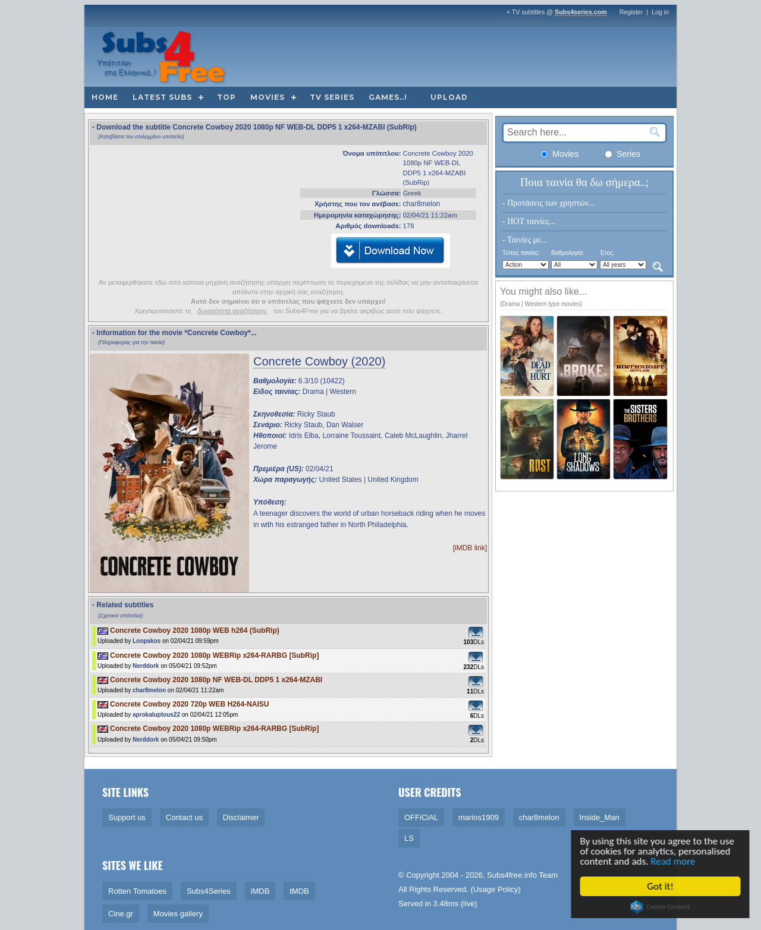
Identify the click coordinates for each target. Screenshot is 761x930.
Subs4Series (209, 891)
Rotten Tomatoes (137, 891)
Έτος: (607, 253)
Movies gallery (178, 913)
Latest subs (162, 97)
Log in (660, 11)
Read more (679, 861)
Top (226, 97)
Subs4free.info (512, 875)
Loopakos (147, 641)
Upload (449, 97)
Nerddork (146, 666)
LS (409, 838)
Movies (267, 97)
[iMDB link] (470, 548)
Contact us (184, 817)
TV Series (332, 97)
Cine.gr (120, 913)
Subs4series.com (581, 11)
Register (631, 11)
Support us (127, 817)
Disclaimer (241, 817)
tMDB (299, 891)
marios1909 (478, 817)
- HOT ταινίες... (528, 221)
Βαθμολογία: (567, 253)
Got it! (666, 886)
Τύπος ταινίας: (521, 253)
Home (105, 97)
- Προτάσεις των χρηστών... (548, 202)
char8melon (422, 204)
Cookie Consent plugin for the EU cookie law (666, 906)
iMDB (260, 891)
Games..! (388, 97)
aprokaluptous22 (156, 714)
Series (622, 154)
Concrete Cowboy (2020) (319, 361)
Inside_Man (600, 817)
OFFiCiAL (421, 817)
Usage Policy (495, 889)
